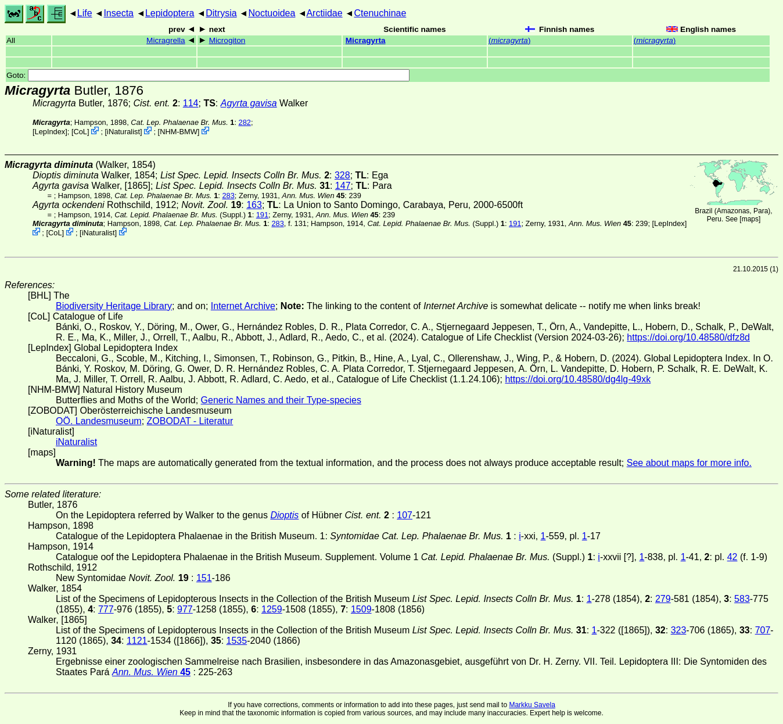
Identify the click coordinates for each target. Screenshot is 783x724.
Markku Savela (532, 705)
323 (679, 630)
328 (342, 175)
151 (204, 578)
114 (191, 103)
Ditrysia (221, 13)
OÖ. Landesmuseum (99, 421)
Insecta (118, 13)
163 (254, 205)
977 (185, 609)
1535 (237, 641)
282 (245, 122)
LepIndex (50, 131)
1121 (137, 641)
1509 (361, 609)
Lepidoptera (170, 13)
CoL (80, 131)
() (510, 40)
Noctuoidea (271, 13)
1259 (271, 609)
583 (742, 599)
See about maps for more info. (689, 463)
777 (106, 609)
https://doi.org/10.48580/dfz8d (688, 337)
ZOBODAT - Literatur (190, 421)
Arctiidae (324, 13)
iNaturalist (123, 131)
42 (732, 557)
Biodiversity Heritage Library (114, 306)
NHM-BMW (178, 131)
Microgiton (227, 40)
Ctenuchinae (380, 13)
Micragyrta (366, 40)
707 (763, 630)
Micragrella (165, 40)
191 (262, 214)
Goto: (208, 75)
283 (228, 195)
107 (404, 515)
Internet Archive (243, 306)
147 (343, 186)
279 (663, 599)
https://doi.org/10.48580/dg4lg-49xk (578, 379)
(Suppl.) (180, 214)
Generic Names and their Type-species (281, 400)
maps (750, 219)
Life (84, 13)
